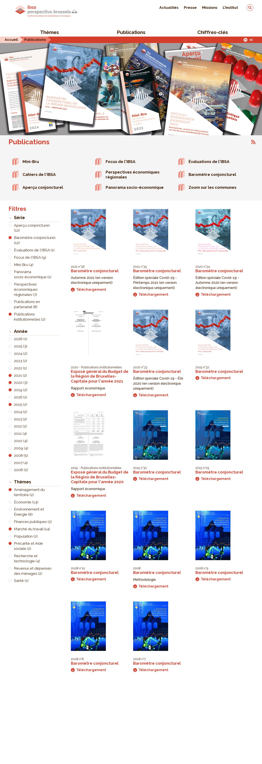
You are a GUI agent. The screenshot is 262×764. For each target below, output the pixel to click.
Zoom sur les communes (212, 187)
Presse (190, 7)
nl (251, 40)
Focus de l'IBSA (121, 161)
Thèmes (49, 32)
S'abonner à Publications (253, 142)
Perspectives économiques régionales (133, 174)
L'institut (230, 7)
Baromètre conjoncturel (212, 174)
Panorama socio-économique (135, 187)
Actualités (168, 7)
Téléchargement (88, 289)
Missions (209, 7)
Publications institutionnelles (101, 367)
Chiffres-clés (212, 32)
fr (245, 40)
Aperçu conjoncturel (43, 187)
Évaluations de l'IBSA (209, 161)
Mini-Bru (31, 161)
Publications (131, 32)
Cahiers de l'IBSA (39, 174)
